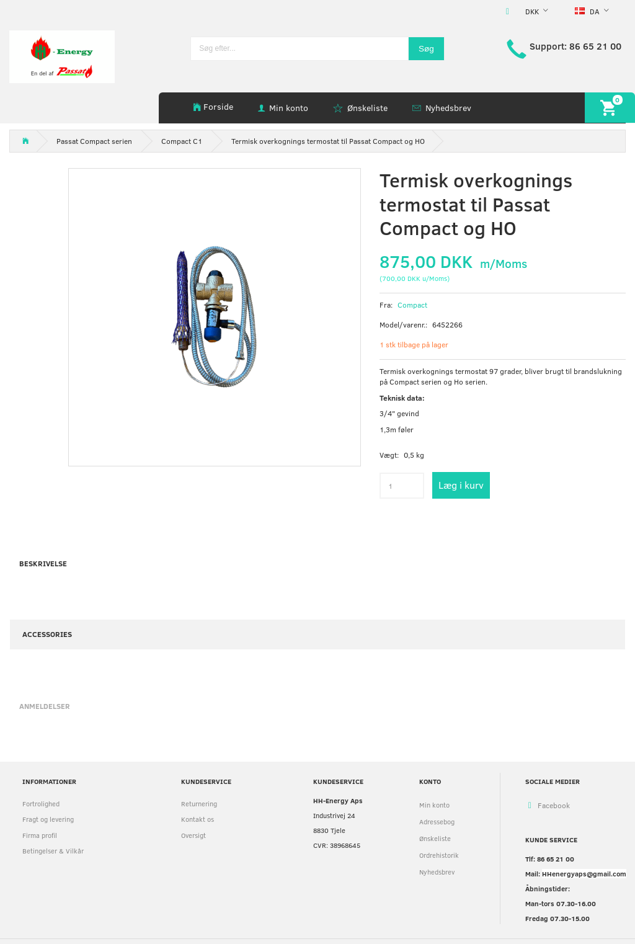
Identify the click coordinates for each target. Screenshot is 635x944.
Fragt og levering (48, 819)
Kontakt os (197, 819)
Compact (412, 304)
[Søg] (426, 49)
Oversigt (193, 835)
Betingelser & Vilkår (53, 850)
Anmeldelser (44, 706)
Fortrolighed (41, 803)
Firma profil (39, 835)
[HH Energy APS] (62, 56)
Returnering (199, 803)
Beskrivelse (43, 563)
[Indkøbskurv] (610, 107)
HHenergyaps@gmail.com (584, 873)
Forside (218, 106)
